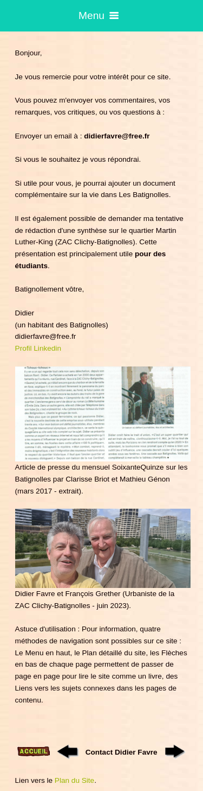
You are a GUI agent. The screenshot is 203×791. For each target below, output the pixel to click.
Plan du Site (74, 780)
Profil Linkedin (38, 348)
